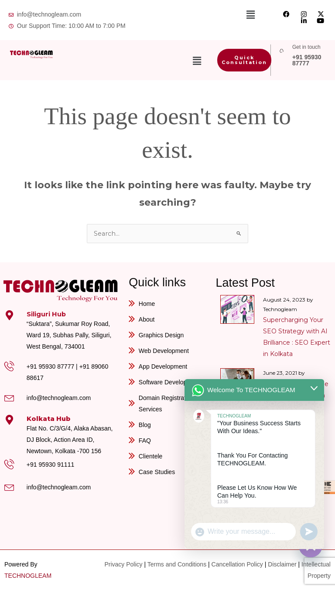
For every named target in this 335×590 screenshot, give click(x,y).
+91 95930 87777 (306, 60)
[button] (250, 15)
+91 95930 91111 (50, 464)
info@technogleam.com (59, 397)
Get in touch (306, 47)
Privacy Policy (123, 564)
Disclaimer (282, 564)
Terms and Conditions (176, 564)
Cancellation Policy (237, 564)
